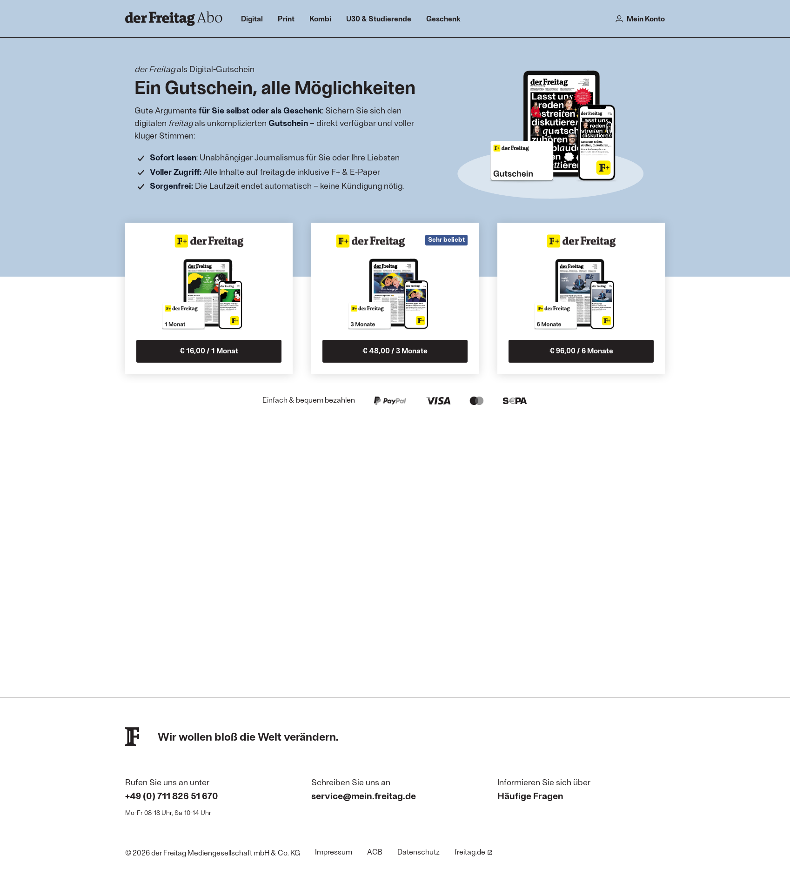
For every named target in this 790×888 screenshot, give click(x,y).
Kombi (320, 18)
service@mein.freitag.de (363, 795)
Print (286, 18)
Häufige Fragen (530, 795)
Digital (252, 18)
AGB (374, 851)
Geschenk (443, 18)
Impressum (333, 851)
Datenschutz (418, 851)
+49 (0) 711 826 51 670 (171, 795)
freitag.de (474, 851)
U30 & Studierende (378, 18)
